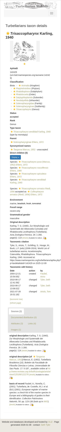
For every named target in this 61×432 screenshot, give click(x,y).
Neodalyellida (21, 100)
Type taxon (15, 128)
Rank (12, 120)
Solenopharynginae (23, 106)
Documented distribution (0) (24, 317)
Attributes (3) (17, 323)
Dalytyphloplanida (23, 97)
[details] (25, 238)
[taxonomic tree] (16, 299)
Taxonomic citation (19, 241)
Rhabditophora (21, 91)
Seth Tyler (45, 425)
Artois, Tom (45, 291)
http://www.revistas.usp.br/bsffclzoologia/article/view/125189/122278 (30, 371)
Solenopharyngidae (23, 103)
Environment (16, 200)
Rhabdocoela (20, 94)
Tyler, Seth (45, 279)
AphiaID (14, 68)
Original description (20, 222)
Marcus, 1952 (22, 149)
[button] (8, 33)
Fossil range (16, 207)
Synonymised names (20, 146)
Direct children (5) (19, 153)
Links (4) (32, 323)
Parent (13, 138)
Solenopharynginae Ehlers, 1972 (27, 142)
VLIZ (50, 422)
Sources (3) (16, 311)
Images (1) (16, 329)
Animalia (23, 85)
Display (15, 157)
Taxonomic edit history (21, 267)
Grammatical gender (20, 214)
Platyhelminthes (22, 88)
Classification (17, 82)
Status (13, 113)
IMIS (46, 401)
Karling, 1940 (30, 131)
